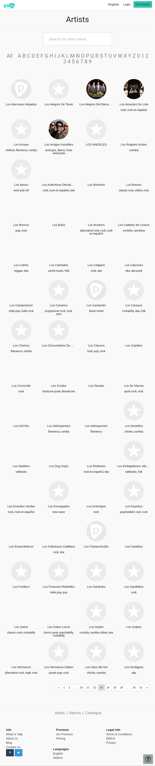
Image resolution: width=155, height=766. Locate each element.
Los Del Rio (21, 426)
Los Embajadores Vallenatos (134, 466)
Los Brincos (21, 225)
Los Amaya (21, 144)
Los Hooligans (133, 667)
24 (108, 687)
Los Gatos (21, 627)
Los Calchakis (58, 265)
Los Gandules (96, 586)
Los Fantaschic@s (96, 546)
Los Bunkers (96, 225)
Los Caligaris (96, 265)
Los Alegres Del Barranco (96, 104)
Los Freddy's (21, 586)
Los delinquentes (96, 426)
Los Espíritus (134, 506)
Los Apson (21, 184)
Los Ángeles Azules (134, 144)
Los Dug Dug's (58, 466)
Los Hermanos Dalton (58, 667)
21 (88, 687)
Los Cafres (21, 265)
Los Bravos (133, 184)
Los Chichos (21, 345)
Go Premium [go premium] (143, 4)
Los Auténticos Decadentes (59, 184)
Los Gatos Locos (58, 627)
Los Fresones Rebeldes (58, 586)
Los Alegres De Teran (58, 104)
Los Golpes (133, 627)
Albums (75, 713)
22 (94, 687)
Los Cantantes (96, 305)
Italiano (58, 757)
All (11, 56)
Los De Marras (134, 385)
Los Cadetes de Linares (134, 225)
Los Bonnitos (96, 184)
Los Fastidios (134, 546)
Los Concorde (21, 385)
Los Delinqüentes (58, 426)
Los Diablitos (21, 466)
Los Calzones (134, 265)
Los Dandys (96, 385)
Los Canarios (58, 305)
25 (114, 687)
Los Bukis (58, 225)
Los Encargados (58, 506)
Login (126, 4)
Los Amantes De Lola (134, 104)
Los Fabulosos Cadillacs (58, 546)
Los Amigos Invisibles (58, 144)
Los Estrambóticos (21, 546)
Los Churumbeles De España (59, 345)
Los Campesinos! (21, 305)
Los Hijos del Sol (96, 667)
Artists (60, 713)
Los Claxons (96, 345)
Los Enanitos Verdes (21, 506)
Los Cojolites (133, 345)
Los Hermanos (21, 667)
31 (140, 687)
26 (121, 687)
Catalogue (93, 713)
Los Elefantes (96, 466)
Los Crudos (58, 385)
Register (113, 4)
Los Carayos (133, 305)
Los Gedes (96, 627)
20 (81, 687)
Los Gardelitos (134, 586)
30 (134, 687)
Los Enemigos (96, 506)
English (58, 753)
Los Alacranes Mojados (21, 104)
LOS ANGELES (96, 144)
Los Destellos (134, 426)
